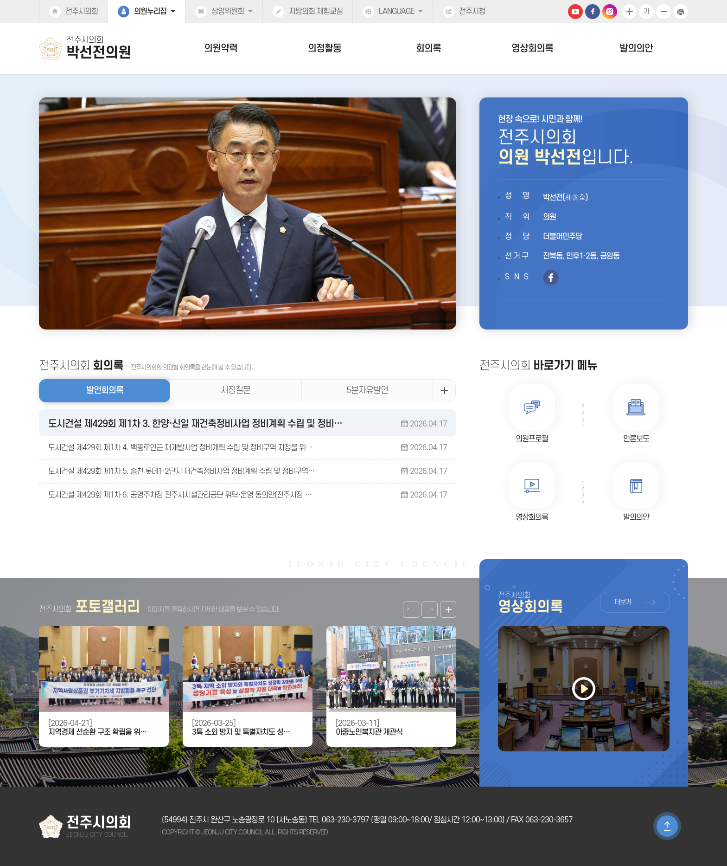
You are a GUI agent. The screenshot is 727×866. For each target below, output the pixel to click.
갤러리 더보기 (448, 609)
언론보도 (636, 439)
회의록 (428, 48)
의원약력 (220, 48)
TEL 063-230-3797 (339, 820)
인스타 (609, 11)
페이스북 (592, 11)
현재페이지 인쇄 (680, 11)
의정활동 (324, 48)
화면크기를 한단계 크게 (629, 11)
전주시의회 (81, 11)
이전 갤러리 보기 (411, 609)
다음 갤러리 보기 (429, 609)
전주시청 (472, 11)
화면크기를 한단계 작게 (663, 11)
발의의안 (636, 48)
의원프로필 (532, 439)
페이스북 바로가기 (551, 277)
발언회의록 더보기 (444, 390)
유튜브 (575, 11)
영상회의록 (532, 48)
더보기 (622, 602)
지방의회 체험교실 (316, 11)
